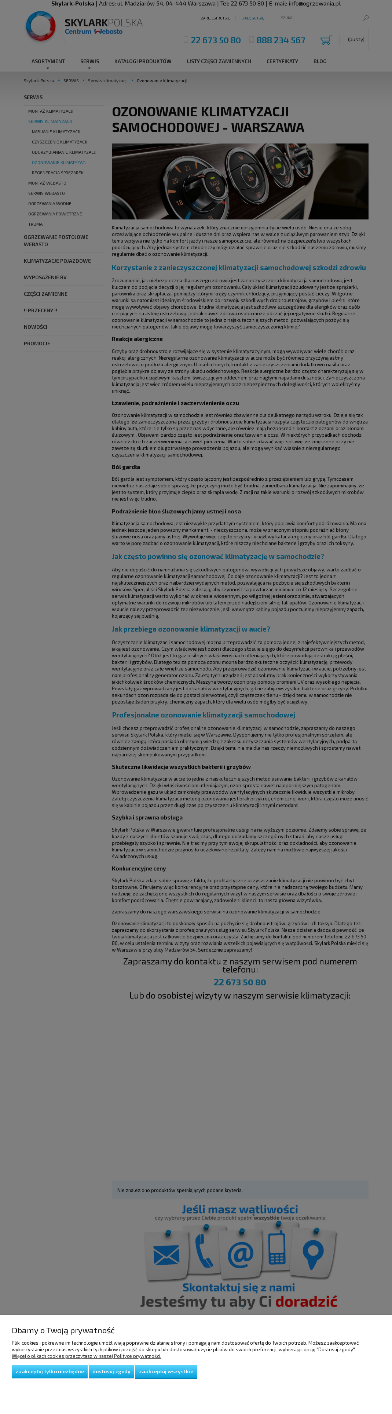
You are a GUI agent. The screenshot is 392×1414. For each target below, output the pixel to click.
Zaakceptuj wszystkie (166, 1371)
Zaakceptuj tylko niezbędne (49, 1371)
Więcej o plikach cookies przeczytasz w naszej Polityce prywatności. (86, 1356)
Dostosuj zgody (111, 1371)
